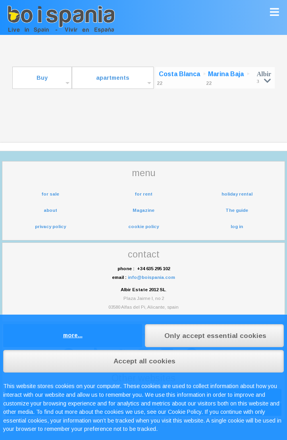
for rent (143, 194)
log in (237, 226)
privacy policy (50, 226)
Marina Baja (226, 74)
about (50, 210)
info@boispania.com (151, 277)
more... (73, 335)
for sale (50, 194)
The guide (236, 210)
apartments (112, 78)
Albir (264, 77)
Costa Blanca (179, 74)
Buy (42, 78)
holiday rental (237, 194)
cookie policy (143, 226)
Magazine (143, 210)
